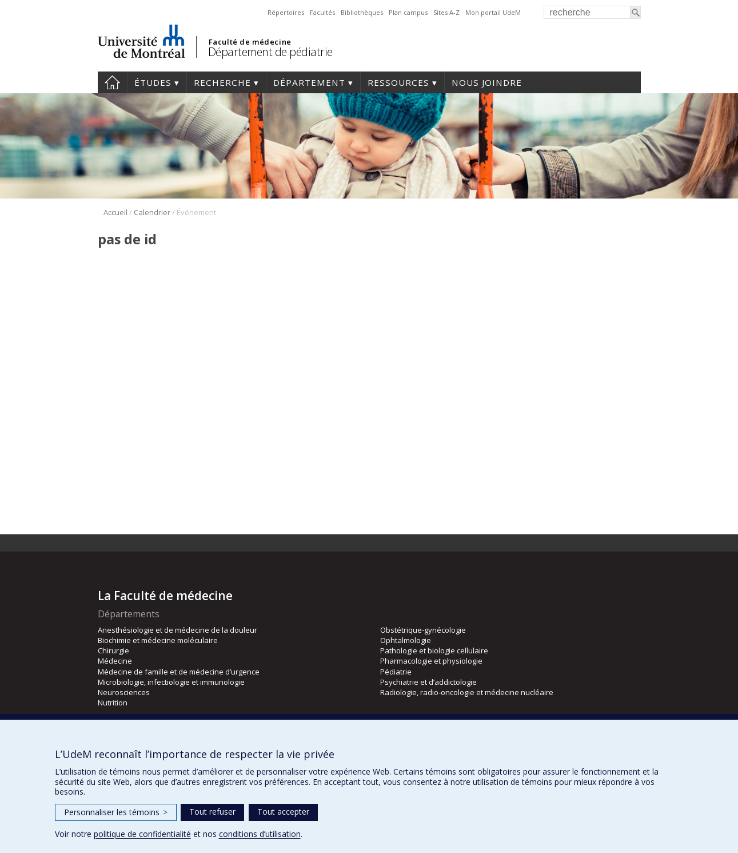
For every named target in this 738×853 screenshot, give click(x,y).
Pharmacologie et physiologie (431, 661)
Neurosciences (124, 692)
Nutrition (112, 702)
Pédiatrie (396, 671)
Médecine (115, 661)
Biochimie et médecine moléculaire (158, 640)
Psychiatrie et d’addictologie (428, 682)
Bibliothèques (362, 12)
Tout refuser (212, 811)
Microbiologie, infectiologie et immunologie (171, 682)
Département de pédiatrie (270, 51)
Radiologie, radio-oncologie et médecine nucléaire (466, 692)
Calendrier (152, 212)
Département (309, 82)
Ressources (398, 82)
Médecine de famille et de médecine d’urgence (179, 671)
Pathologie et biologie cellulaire (434, 650)
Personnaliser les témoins (115, 812)
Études (152, 82)
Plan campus (408, 12)
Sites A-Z (446, 12)
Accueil (112, 82)
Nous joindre (487, 82)
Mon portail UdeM (493, 12)
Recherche (222, 82)
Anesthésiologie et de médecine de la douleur (177, 630)
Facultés (322, 12)
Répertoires (286, 12)
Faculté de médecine (250, 42)
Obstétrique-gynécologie (423, 630)
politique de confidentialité (142, 833)
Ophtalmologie (405, 640)
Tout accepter (283, 811)
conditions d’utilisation (260, 833)
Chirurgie (113, 650)
